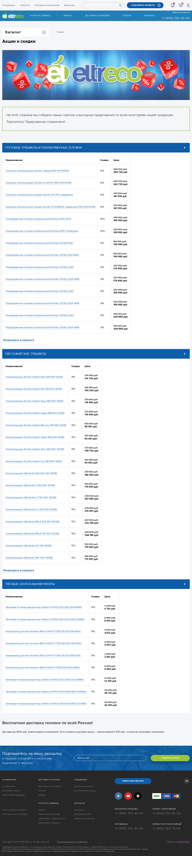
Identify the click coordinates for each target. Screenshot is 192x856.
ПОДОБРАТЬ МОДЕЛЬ (143, 5)
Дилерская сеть (82, 814)
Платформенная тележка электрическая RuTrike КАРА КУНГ (39, 218)
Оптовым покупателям (47, 5)
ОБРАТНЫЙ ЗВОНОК (133, 781)
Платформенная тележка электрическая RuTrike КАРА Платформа (42, 230)
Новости (25, 5)
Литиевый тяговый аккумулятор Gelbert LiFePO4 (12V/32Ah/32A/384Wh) (45, 679)
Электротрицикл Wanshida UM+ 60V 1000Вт (29, 557)
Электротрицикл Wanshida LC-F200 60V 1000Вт (31, 509)
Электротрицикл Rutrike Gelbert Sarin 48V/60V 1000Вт (35, 449)
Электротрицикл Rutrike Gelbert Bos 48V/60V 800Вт (34, 388)
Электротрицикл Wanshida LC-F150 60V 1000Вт (31, 497)
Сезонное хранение (49, 814)
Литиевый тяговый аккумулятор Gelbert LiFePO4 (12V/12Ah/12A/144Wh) (44, 607)
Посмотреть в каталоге (18, 340)
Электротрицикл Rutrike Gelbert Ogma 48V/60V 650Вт (35, 437)
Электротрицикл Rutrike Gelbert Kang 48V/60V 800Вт (35, 401)
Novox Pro (183, 841)
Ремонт (68, 15)
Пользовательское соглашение (72, 841)
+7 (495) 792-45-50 (175, 18)
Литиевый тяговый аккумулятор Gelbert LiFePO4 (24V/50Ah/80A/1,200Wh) (46, 703)
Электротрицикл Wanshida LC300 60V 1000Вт (30, 485)
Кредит (42, 795)
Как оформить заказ (85, 791)
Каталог (25, 32)
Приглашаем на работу (14, 810)
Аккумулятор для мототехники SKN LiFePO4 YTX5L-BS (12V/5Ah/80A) (43, 631)
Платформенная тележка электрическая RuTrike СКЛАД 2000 (40, 267)
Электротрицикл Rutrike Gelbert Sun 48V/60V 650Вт (34, 461)
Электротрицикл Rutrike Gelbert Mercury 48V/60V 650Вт (36, 425)
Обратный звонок (181, 12)
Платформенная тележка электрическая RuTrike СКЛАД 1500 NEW (42, 255)
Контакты (149, 15)
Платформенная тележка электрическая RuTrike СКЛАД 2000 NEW (42, 279)
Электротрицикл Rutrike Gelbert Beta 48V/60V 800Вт (34, 376)
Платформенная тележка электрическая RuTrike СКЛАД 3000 (40, 315)
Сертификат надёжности (51, 818)
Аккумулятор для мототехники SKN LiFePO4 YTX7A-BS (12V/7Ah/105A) (43, 643)
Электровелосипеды (13, 795)
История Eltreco (11, 791)
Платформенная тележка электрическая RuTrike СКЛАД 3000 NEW (42, 327)
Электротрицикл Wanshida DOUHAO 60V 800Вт (31, 473)
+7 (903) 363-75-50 (166, 827)
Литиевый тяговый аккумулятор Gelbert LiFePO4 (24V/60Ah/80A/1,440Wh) (46, 691)
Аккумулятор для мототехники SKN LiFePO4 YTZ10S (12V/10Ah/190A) (43, 667)
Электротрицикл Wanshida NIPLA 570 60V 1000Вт (32, 533)
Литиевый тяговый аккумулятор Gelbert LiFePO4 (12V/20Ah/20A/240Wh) (45, 619)
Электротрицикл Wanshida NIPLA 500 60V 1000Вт (33, 521)
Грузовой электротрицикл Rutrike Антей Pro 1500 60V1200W (38, 182)
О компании (8, 5)
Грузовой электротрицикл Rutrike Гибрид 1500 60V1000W (37, 170)
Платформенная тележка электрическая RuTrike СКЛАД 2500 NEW (42, 303)
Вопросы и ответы (84, 786)
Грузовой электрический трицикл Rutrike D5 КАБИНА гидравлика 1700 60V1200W (50, 206)
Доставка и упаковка (97, 15)
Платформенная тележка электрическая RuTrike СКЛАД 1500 (39, 243)
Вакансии (69, 5)
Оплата (127, 15)
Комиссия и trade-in (49, 823)
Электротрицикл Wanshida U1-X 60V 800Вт (29, 545)
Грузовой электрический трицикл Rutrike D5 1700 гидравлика (39, 194)
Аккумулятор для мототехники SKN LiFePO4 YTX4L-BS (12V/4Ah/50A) (43, 655)
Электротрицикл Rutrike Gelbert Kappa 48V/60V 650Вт (35, 413)
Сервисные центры (84, 818)
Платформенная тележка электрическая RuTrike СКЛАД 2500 (40, 291)
